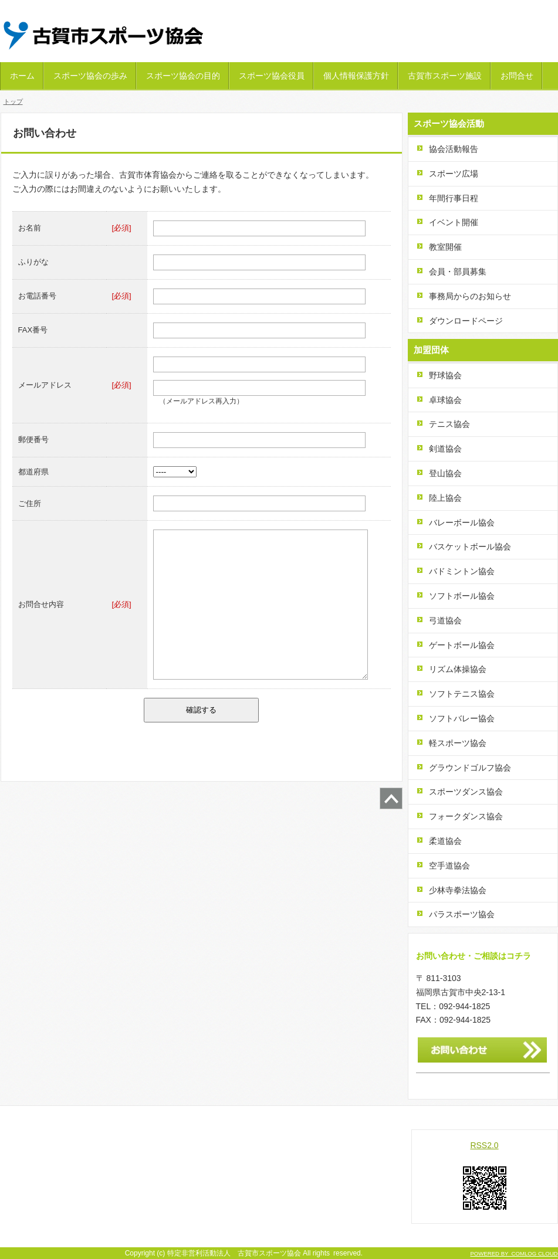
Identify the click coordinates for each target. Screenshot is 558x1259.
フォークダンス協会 (466, 816)
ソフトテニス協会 (462, 693)
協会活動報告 (453, 149)
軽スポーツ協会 (457, 743)
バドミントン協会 (462, 571)
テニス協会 (449, 424)
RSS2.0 (484, 1145)
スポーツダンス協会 (466, 791)
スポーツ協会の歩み (90, 75)
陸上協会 (445, 498)
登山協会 (445, 473)
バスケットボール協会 (470, 546)
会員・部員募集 (457, 271)
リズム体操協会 (457, 669)
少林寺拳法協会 (457, 890)
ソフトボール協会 (462, 595)
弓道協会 (445, 620)
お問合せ (516, 75)
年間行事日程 (453, 198)
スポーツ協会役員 (272, 75)
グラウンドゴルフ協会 (470, 767)
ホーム (22, 75)
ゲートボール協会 (462, 645)
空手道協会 (449, 865)
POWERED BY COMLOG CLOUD (513, 1253)
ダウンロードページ (466, 320)
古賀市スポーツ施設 (445, 75)
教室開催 (445, 247)
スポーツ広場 (453, 173)
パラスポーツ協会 (462, 914)
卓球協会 (445, 400)
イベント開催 (453, 222)
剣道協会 (445, 448)
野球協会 (445, 375)
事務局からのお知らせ (470, 296)
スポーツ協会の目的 (183, 75)
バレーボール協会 (462, 522)
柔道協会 (445, 841)
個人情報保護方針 (356, 75)
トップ (13, 101)
